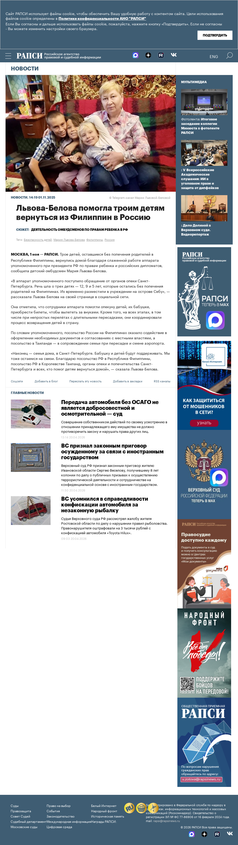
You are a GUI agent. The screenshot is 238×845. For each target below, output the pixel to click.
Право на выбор (59, 805)
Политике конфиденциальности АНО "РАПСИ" (102, 19)
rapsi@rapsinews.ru (166, 820)
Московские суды (24, 826)
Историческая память (107, 815)
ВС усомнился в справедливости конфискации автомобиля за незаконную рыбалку (104, 504)
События (53, 810)
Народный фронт (104, 810)
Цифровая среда (59, 826)
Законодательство (60, 815)
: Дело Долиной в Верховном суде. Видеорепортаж (196, 230)
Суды (15, 805)
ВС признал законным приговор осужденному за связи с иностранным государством (112, 451)
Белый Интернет (103, 805)
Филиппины (94, 239)
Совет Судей (20, 815)
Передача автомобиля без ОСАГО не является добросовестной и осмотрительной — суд (110, 408)
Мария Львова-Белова (69, 239)
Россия (110, 239)
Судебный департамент (29, 821)
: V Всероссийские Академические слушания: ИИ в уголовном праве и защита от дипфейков (200, 179)
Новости (25, 69)
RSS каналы (162, 380)
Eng (214, 56)
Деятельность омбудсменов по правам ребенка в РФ (79, 229)
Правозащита (21, 810)
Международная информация (69, 821)
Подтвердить (215, 35)
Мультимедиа (194, 82)
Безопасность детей (38, 239)
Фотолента (190, 119)
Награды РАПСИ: (104, 821)
